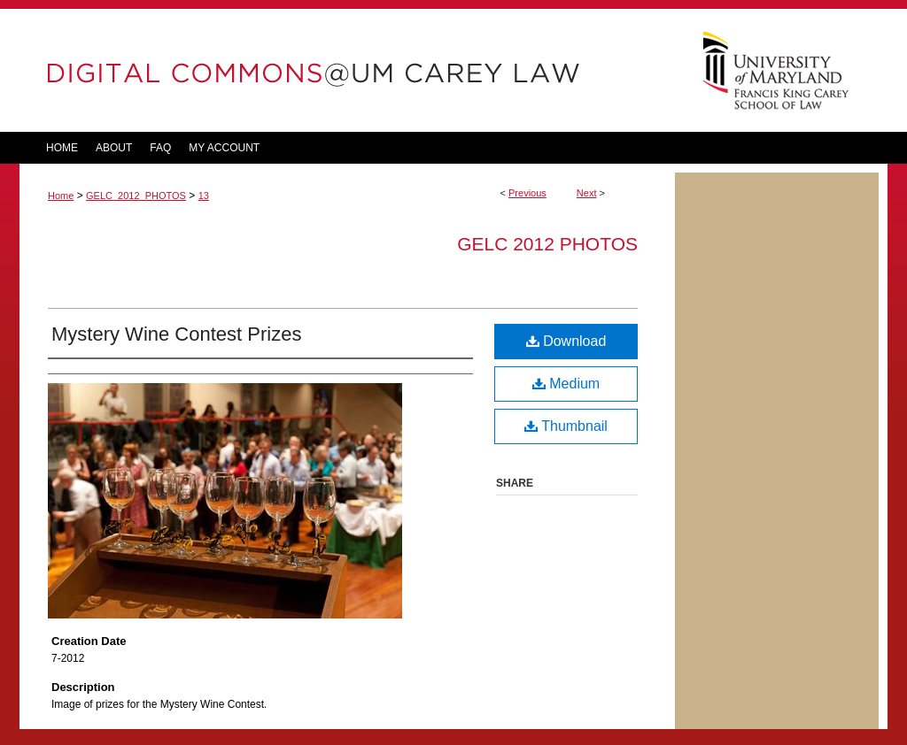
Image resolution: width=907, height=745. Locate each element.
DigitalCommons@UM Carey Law (347, 70)
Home (61, 195)
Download (566, 341)
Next (587, 193)
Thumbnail (566, 426)
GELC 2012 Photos (547, 244)
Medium (566, 383)
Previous (527, 193)
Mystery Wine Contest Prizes (176, 334)
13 (203, 195)
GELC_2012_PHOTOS (136, 195)
